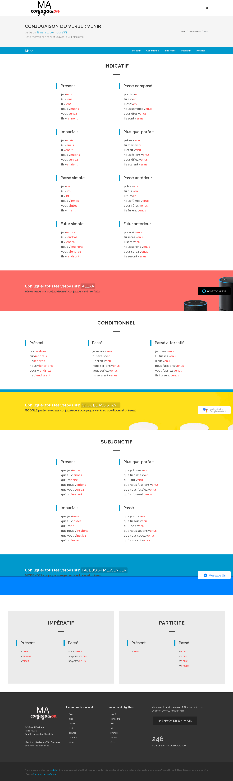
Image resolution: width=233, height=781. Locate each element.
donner (72, 732)
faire (71, 714)
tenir (71, 728)
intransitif (61, 32)
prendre (73, 737)
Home (182, 31)
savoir (113, 714)
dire (112, 723)
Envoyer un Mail (175, 720)
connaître (115, 718)
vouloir (113, 737)
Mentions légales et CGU (37, 742)
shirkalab (54, 768)
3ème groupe (44, 32)
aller (71, 718)
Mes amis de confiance (44, 772)
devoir (72, 723)
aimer (71, 742)
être (112, 742)
